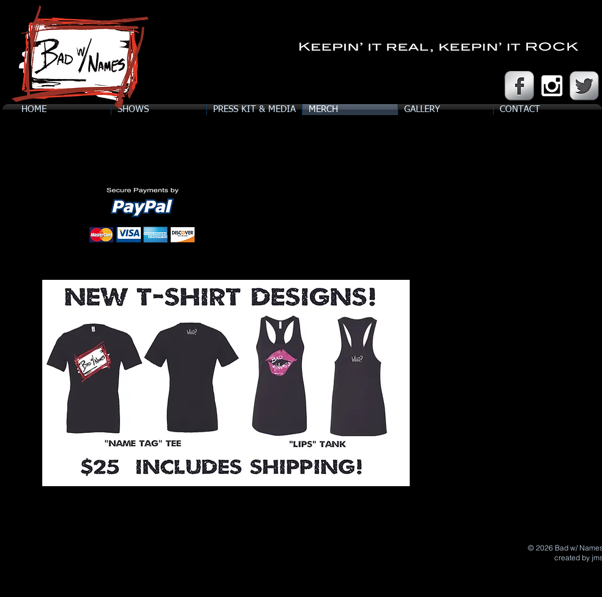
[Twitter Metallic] (584, 85)
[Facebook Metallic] (519, 85)
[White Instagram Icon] (551, 85)
